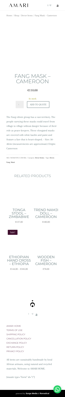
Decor (52, 158)
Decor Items (27, 15)
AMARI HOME (13, 326)
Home (9, 15)
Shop (16, 15)
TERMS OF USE (14, 330)
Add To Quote (38, 104)
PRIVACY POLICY (15, 351)
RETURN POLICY (15, 347)
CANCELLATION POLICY (18, 338)
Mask (13, 162)
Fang (8, 162)
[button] (57, 389)
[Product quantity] (20, 104)
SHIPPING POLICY (15, 334)
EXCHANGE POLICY (16, 343)
